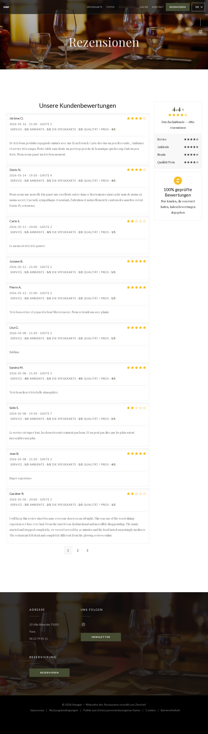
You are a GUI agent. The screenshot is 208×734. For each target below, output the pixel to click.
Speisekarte (94, 7)
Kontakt (158, 7)
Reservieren (178, 7)
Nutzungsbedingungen (66, 710)
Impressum (39, 710)
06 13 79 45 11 (38, 638)
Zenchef (140, 704)
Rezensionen (127, 7)
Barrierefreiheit (170, 710)
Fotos (111, 7)
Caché (144, 6)
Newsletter (101, 636)
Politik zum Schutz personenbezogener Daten (114, 710)
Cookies (153, 710)
